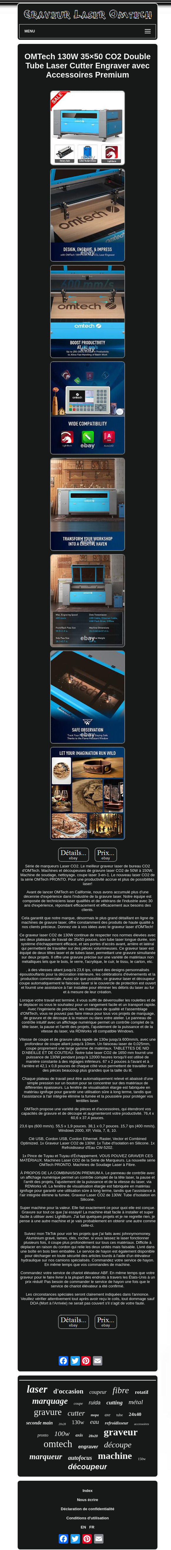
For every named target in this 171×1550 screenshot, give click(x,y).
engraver (88, 1446)
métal (136, 1402)
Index (88, 1490)
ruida (95, 1403)
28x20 (93, 1436)
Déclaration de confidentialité (87, 1509)
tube (119, 1415)
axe (107, 1415)
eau (94, 1421)
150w (142, 1459)
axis (79, 1435)
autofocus (80, 1458)
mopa (95, 1415)
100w (62, 1433)
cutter (76, 1413)
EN (83, 1527)
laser (37, 1389)
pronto (42, 1435)
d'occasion (68, 1391)
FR (91, 1527)
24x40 (135, 1414)
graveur (121, 1432)
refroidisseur (116, 1423)
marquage (50, 1401)
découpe (117, 1444)
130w (78, 1422)
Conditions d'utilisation (87, 1518)
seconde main (39, 1422)
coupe (78, 1403)
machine (115, 1455)
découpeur (87, 1466)
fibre (121, 1390)
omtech (58, 1444)
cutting (114, 1402)
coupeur (98, 1392)
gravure (48, 1412)
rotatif (141, 1392)
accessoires (141, 1424)
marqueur (45, 1456)
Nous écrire (87, 1500)
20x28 (62, 1424)
